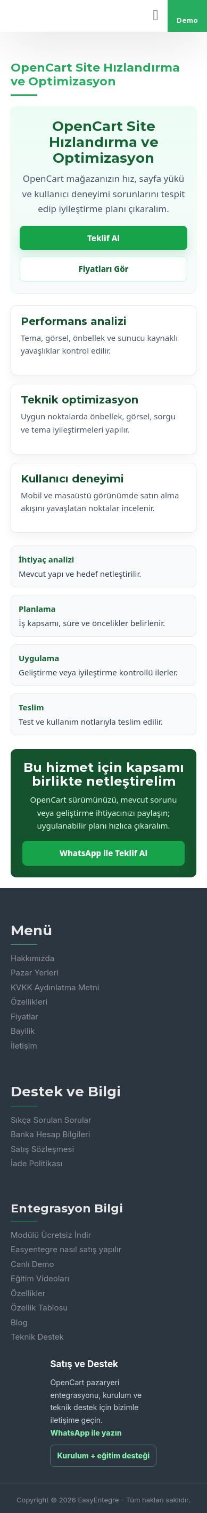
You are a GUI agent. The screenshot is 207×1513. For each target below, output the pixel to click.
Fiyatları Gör (104, 268)
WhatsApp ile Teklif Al (103, 853)
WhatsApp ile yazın (85, 1432)
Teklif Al (103, 238)
